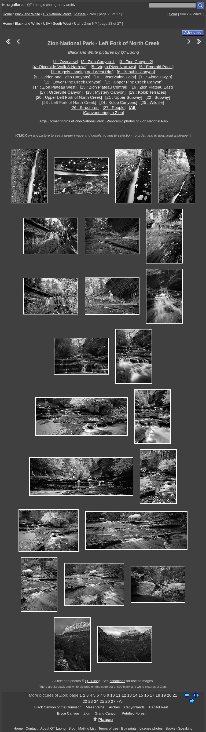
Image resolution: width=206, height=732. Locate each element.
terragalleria (13, 4)
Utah (77, 23)
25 (102, 701)
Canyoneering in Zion (103, 112)
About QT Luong (52, 728)
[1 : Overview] (65, 61)
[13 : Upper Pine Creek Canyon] (133, 82)
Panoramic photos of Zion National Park (137, 121)
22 (85, 701)
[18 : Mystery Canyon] (106, 92)
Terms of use (108, 728)
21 (174, 695)
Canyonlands (134, 707)
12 (124, 695)
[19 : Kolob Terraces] (147, 92)
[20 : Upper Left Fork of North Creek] (69, 97)
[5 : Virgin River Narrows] (113, 66)
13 (129, 695)
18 (158, 695)
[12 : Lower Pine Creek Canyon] (72, 82)
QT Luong (93, 681)
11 (118, 695)
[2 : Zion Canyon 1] (98, 61)
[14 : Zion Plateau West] (55, 87)
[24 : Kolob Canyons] (118, 102)
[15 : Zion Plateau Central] (103, 87)
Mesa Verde (95, 707)
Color (173, 14)
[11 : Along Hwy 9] (155, 77)
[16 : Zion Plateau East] (151, 87)
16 (146, 695)
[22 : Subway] (157, 97)
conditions (117, 681)
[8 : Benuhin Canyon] (136, 71)
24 (96, 701)
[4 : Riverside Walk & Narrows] (59, 66)
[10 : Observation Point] (115, 77)
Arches (114, 707)
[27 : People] (114, 107)
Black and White (27, 14)
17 (152, 695)
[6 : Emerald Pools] (156, 66)
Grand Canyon (106, 713)
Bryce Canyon (68, 713)
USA (46, 23)
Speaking (185, 728)
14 (135, 695)
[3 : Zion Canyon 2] (136, 61)
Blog (71, 728)
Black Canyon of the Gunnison (58, 707)
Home (7, 14)
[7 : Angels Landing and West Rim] (82, 71)
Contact (31, 728)
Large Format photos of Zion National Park (71, 121)
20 (169, 695)
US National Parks (57, 14)
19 (163, 695)
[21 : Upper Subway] (123, 97)
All (121, 701)
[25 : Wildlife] (152, 102)
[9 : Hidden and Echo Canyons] (62, 77)
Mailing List (87, 728)
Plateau (80, 14)
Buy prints (129, 728)
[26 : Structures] (85, 107)
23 (90, 701)
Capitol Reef (158, 707)
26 (107, 701)
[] (133, 107)
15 (141, 695)
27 (113, 701)
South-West (62, 23)
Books (170, 728)
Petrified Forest (133, 713)
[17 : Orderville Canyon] (61, 92)
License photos (151, 728)
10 (112, 695)
